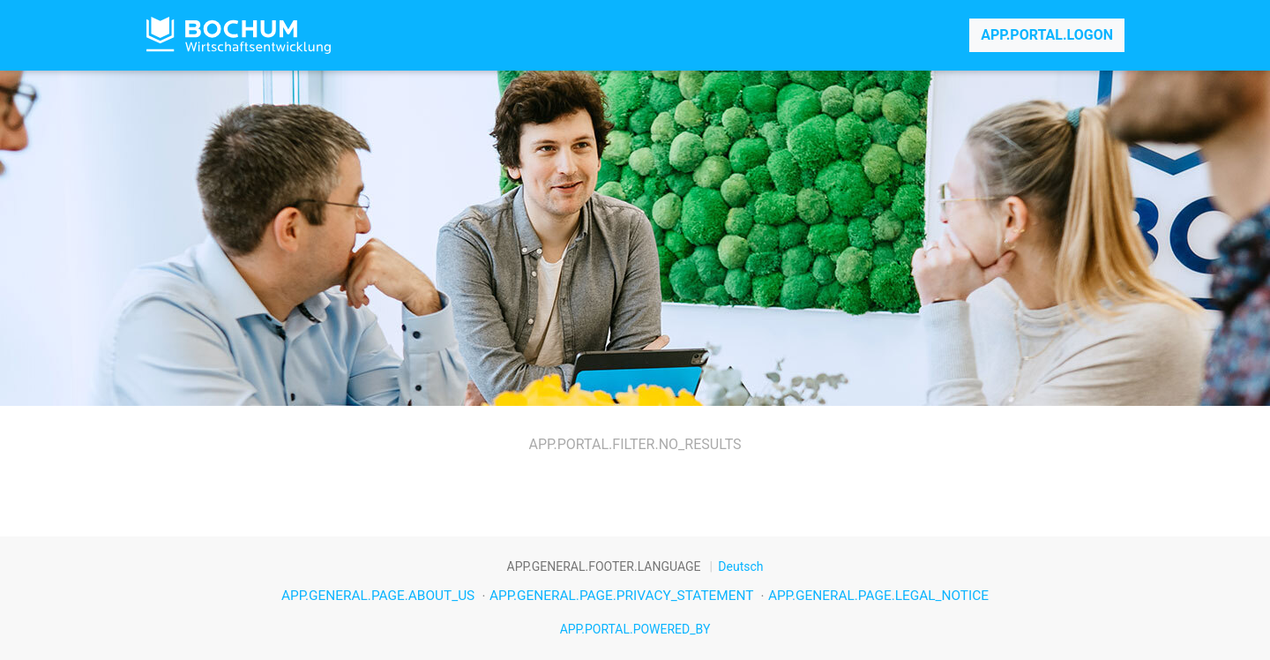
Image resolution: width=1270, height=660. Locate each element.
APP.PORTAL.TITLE (239, 35)
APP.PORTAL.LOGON (1047, 34)
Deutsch (740, 566)
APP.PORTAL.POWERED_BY (635, 629)
